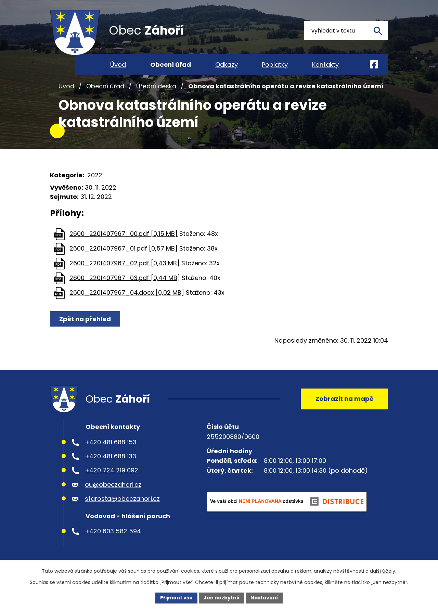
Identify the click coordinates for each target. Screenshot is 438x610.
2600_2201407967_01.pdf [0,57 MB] (123, 253)
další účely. (383, 571)
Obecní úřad (105, 90)
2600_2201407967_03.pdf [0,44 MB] (124, 282)
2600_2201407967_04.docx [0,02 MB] (126, 297)
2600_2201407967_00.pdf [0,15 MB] (123, 238)
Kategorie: (67, 179)
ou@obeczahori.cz (113, 490)
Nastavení (264, 597)
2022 (94, 179)
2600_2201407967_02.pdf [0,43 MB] (124, 267)
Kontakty (325, 64)
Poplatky (275, 64)
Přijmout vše (176, 597)
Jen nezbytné (222, 597)
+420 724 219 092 (111, 476)
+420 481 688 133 (110, 461)
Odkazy (226, 64)
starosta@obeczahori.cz (122, 504)
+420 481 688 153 (111, 447)
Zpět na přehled (85, 323)
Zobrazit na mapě (344, 403)
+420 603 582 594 (113, 536)
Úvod (66, 90)
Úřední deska (156, 90)
